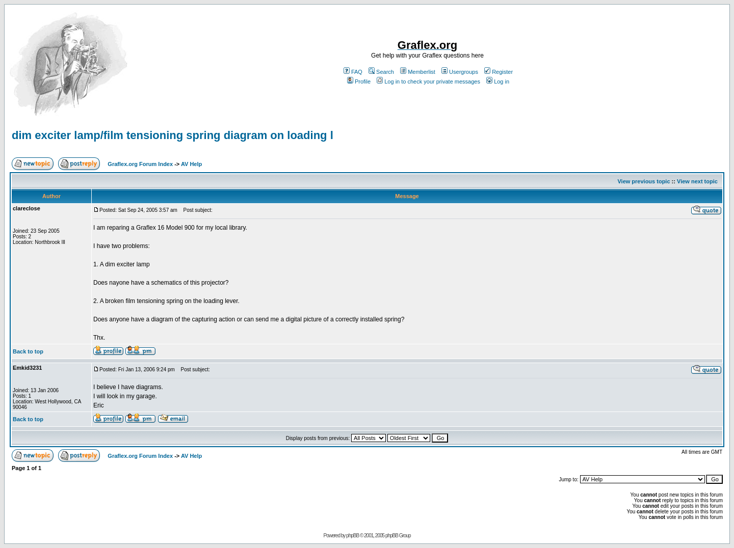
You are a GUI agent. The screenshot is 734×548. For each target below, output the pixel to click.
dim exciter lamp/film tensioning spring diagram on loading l (172, 135)
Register (498, 72)
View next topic (697, 181)
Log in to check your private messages (428, 81)
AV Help (191, 164)
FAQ (353, 72)
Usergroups (459, 72)
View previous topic (643, 181)
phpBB (352, 535)
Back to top (28, 351)
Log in (497, 81)
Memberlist (417, 72)
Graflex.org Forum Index (140, 164)
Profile (359, 81)
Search (381, 72)
